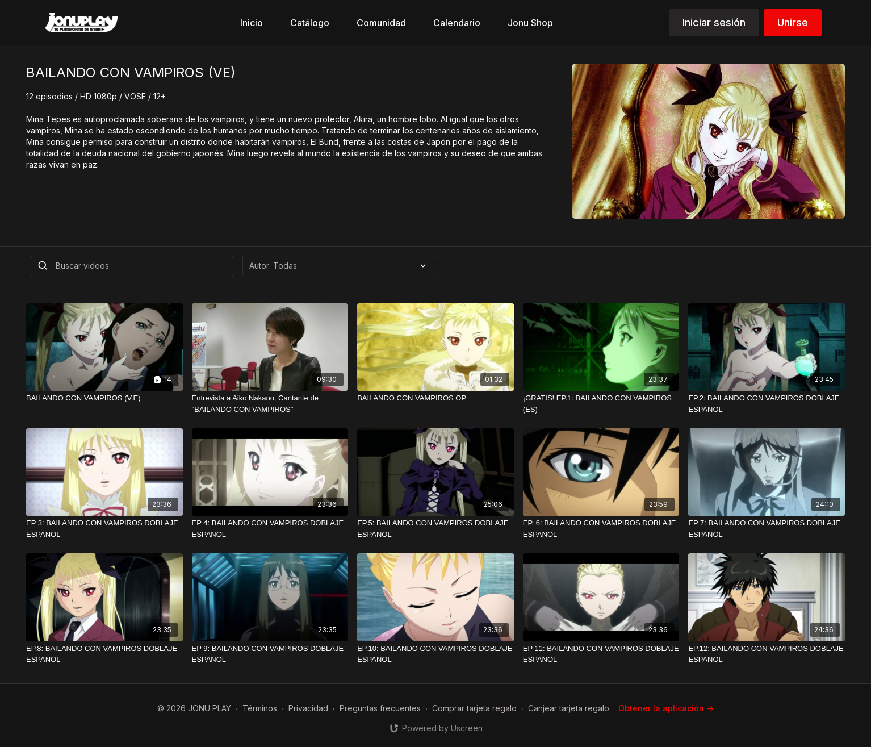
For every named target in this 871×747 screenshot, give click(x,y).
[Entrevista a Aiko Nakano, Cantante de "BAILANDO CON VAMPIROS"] (270, 404)
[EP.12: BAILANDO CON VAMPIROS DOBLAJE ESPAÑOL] (766, 654)
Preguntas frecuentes (380, 708)
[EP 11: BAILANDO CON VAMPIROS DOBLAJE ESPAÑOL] (601, 654)
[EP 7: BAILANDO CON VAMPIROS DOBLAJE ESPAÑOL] (766, 529)
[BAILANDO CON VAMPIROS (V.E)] (104, 398)
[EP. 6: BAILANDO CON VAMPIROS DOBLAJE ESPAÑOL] (601, 529)
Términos (259, 708)
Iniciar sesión (714, 22)
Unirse (792, 22)
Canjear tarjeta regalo (568, 708)
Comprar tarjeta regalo (474, 708)
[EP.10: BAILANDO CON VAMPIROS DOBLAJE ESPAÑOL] (435, 654)
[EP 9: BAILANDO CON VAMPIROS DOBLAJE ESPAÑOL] (270, 654)
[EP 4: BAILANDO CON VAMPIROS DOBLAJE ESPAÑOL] (270, 529)
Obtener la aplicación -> (666, 708)
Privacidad (308, 708)
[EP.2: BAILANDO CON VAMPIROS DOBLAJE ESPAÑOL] (766, 404)
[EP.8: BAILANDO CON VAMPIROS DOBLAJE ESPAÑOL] (104, 654)
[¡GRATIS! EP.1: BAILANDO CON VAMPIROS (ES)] (601, 404)
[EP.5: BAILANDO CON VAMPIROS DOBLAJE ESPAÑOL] (435, 529)
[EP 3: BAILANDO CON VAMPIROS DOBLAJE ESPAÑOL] (104, 529)
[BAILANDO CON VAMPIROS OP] (435, 398)
